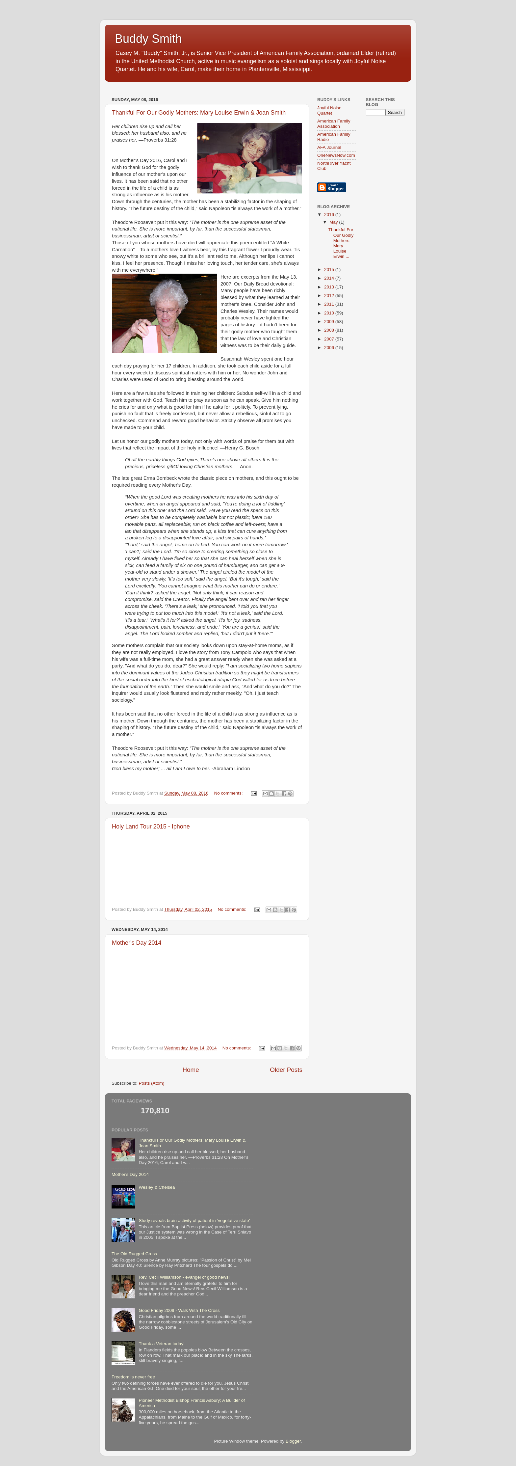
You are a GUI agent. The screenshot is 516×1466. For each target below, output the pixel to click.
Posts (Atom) (152, 1083)
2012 (329, 295)
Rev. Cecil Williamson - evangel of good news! (184, 1277)
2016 (329, 214)
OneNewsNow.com (336, 155)
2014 (329, 278)
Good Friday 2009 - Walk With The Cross (179, 1310)
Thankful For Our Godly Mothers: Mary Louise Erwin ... (341, 243)
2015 (329, 269)
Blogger (293, 1441)
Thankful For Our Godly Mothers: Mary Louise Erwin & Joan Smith (199, 112)
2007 (329, 339)
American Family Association (333, 124)
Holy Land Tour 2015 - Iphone (151, 826)
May (334, 222)
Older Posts (286, 1069)
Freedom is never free (133, 1376)
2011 (329, 304)
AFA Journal (329, 147)
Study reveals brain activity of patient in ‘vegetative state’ (194, 1220)
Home (190, 1069)
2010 (329, 313)
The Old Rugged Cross (134, 1253)
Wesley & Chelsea (157, 1187)
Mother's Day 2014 (137, 942)
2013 (329, 287)
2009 (329, 321)
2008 (329, 330)
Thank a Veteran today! (162, 1343)
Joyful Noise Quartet (329, 110)
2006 (329, 347)
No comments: (229, 793)
